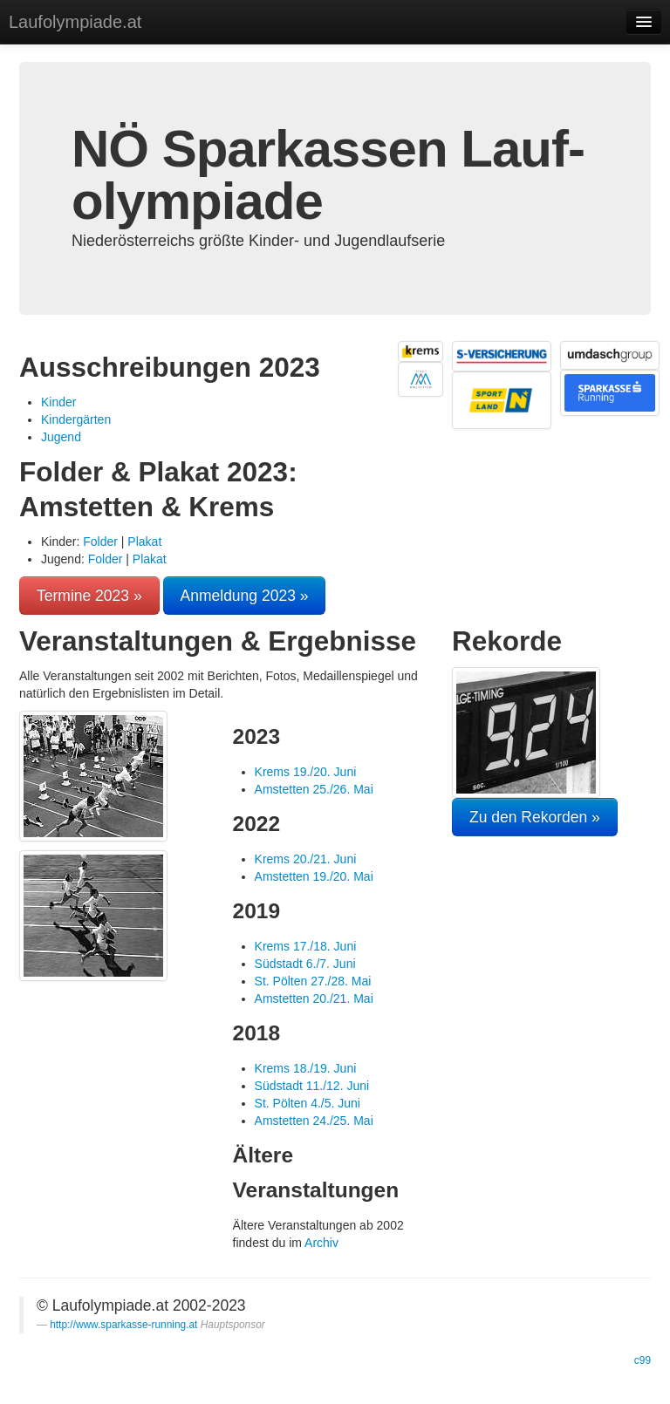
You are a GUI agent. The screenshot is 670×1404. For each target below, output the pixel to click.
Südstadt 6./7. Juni (305, 964)
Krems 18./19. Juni (306, 1068)
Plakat (144, 542)
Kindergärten (76, 419)
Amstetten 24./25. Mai (314, 1121)
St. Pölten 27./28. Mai (313, 981)
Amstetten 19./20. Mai (314, 876)
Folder (100, 542)
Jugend (61, 437)
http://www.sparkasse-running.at (123, 1325)
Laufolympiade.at (75, 21)
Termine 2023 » (89, 595)
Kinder (58, 402)
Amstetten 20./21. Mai (314, 998)
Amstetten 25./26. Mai (314, 789)
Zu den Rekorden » (534, 817)
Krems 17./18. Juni (306, 946)
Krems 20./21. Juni (306, 859)
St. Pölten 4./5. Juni (307, 1103)
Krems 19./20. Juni (306, 772)
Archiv (321, 1243)
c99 (642, 1360)
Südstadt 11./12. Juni (312, 1086)
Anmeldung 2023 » (245, 595)
